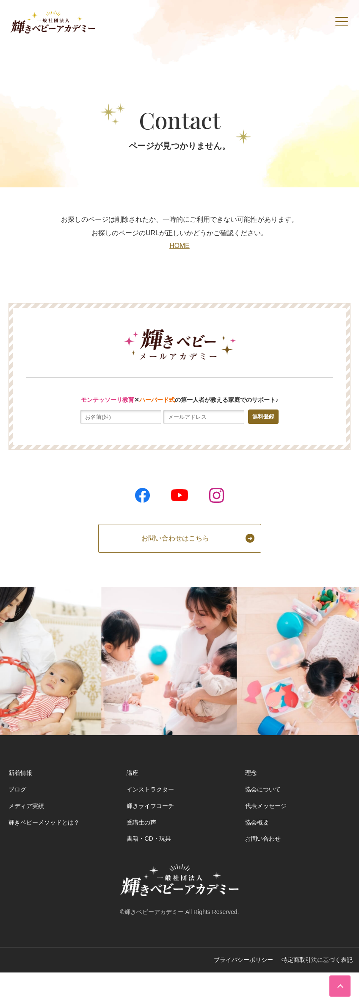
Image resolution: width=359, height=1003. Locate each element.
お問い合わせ (263, 838)
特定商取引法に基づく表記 (317, 959)
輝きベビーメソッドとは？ (44, 822)
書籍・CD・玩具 (149, 838)
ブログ (17, 789)
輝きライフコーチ (150, 805)
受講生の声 (141, 822)
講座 (132, 772)
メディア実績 (26, 805)
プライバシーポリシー (243, 959)
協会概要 (257, 822)
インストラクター (150, 789)
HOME (179, 245)
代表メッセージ (266, 805)
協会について (263, 789)
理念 (251, 772)
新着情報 (20, 772)
